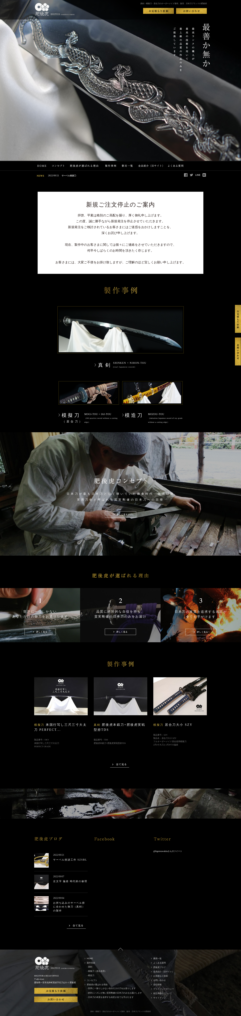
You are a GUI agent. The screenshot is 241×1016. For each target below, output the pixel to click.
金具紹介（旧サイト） (163, 971)
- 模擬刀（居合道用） (97, 971)
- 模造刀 (90, 975)
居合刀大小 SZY (173, 724)
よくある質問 (159, 963)
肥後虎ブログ (159, 967)
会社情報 (157, 984)
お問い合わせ (159, 980)
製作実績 (91, 963)
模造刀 (134, 415)
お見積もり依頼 (160, 976)
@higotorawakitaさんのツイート (167, 851)
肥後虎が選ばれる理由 (97, 984)
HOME (90, 958)
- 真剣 (89, 967)
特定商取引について (162, 993)
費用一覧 (157, 958)
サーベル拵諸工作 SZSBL (66, 175)
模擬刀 (71, 418)
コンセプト (92, 980)
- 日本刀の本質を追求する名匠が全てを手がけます (110, 997)
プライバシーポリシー (163, 989)
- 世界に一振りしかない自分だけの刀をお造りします (111, 988)
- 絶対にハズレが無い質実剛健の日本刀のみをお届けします (114, 993)
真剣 (105, 365)
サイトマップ (159, 998)
